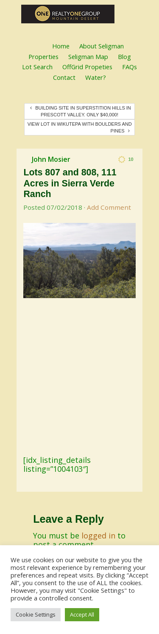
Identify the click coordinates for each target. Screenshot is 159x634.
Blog (124, 56)
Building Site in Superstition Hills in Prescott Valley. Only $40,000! (80, 111)
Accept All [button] (82, 614)
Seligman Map (88, 56)
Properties (43, 56)
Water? (95, 77)
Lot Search (37, 66)
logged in (98, 535)
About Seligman (101, 46)
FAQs (129, 66)
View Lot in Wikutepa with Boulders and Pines (80, 127)
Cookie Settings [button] (36, 614)
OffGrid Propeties (87, 66)
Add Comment (109, 207)
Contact (64, 77)
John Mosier (51, 159)
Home (61, 46)
